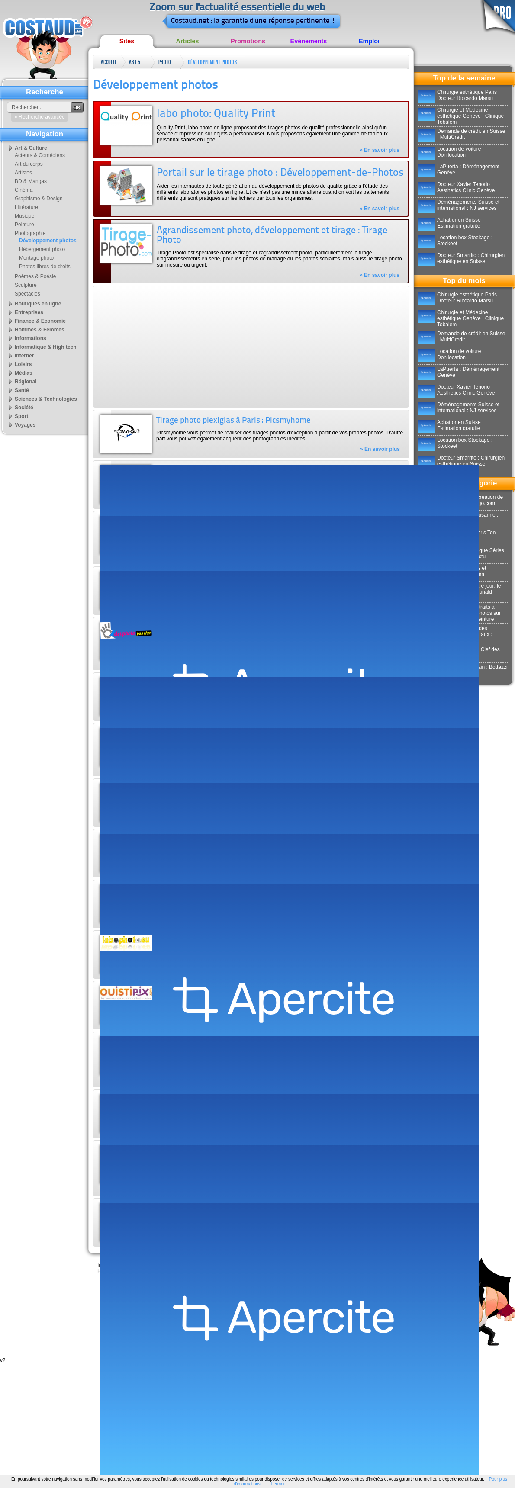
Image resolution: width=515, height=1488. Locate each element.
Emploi (369, 41)
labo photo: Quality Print (216, 114)
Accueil (109, 62)
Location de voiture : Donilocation (451, 152)
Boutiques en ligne (38, 304)
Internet (24, 356)
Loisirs (23, 364)
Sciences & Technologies (46, 399)
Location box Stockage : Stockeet (455, 241)
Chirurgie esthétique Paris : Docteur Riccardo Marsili (459, 95)
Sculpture (26, 285)
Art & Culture (137, 63)
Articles (187, 41)
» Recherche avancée (39, 117)
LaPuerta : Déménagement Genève (458, 170)
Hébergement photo (42, 249)
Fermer (278, 1484)
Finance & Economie (40, 321)
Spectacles (27, 294)
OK (77, 108)
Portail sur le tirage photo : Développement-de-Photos (280, 173)
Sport (21, 416)
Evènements (308, 41)
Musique (24, 216)
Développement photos (212, 62)
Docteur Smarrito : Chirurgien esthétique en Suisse (461, 258)
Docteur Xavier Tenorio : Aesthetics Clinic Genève (456, 187)
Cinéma (23, 190)
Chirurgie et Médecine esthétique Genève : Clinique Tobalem (461, 116)
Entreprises (29, 312)
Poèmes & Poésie (35, 276)
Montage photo (36, 258)
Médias (23, 373)
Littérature (26, 207)
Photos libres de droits (45, 267)
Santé (22, 390)
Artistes (23, 173)
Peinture (24, 225)
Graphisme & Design (39, 199)
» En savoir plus (379, 150)
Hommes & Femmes (39, 330)
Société (24, 408)
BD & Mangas (31, 181)
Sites (126, 41)
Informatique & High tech (46, 347)
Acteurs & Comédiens (40, 155)
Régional (26, 382)
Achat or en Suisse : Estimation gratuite (450, 223)
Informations (30, 338)
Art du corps (29, 164)
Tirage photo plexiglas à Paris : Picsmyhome (233, 421)
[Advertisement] (191, 346)
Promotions (248, 41)
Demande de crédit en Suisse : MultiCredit (461, 134)
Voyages (25, 425)
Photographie (167, 62)
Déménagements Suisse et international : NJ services (458, 205)
